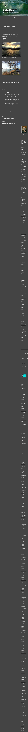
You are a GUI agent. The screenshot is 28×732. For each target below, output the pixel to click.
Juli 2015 (23, 690)
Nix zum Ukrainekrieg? (23, 222)
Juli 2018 (23, 580)
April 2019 (23, 541)
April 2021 (23, 446)
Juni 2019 (23, 535)
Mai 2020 (23, 490)
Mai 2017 (23, 611)
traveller (15, 34)
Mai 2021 (23, 443)
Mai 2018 (23, 585)
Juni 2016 (23, 655)
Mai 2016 (23, 658)
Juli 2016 (23, 653)
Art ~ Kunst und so (23, 286)
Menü (14, 17)
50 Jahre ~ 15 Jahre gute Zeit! (23, 216)
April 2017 (23, 614)
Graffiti (23, 290)
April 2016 (23, 661)
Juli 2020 (23, 484)
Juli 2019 (23, 533)
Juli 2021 (23, 437)
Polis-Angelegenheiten (23, 306)
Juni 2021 (23, 440)
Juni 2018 (23, 582)
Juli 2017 (23, 606)
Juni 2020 (23, 487)
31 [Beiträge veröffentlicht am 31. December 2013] (24, 363)
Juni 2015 (23, 693)
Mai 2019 (23, 538)
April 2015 (23, 699)
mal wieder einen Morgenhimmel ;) (23, 239)
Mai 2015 (23, 696)
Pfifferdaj (23, 293)
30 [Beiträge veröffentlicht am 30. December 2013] (22, 363)
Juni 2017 (23, 608)
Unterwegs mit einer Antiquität (11, 82)
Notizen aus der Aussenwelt (10, 10)
